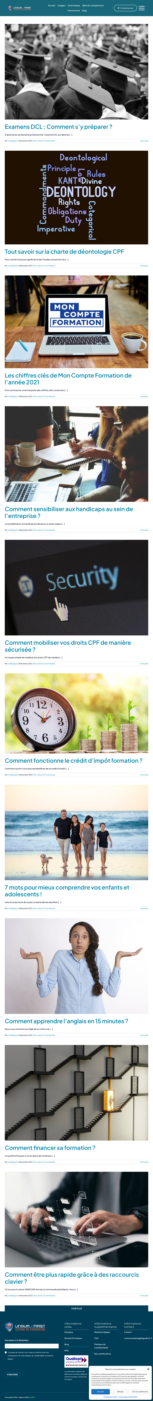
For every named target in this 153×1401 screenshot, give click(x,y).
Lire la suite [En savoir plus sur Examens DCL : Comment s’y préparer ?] (144, 141)
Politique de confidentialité (128, 1397)
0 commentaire (49, 141)
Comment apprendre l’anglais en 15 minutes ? (66, 1021)
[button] (148, 1369)
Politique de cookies (110, 1397)
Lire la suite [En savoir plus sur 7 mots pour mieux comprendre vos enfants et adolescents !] (144, 908)
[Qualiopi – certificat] (76, 1355)
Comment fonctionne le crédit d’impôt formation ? (74, 760)
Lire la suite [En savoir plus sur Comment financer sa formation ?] (144, 1162)
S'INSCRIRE (12, 1375)
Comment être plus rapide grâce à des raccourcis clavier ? (72, 1278)
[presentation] (23, 1365)
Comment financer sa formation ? (50, 1147)
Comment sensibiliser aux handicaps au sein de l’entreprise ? (69, 512)
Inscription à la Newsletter (16, 1340)
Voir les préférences (140, 1392)
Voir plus (76, 1308)
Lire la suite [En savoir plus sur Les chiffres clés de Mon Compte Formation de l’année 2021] (144, 396)
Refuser (120, 1392)
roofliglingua (12, 141)
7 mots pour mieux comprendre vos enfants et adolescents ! (67, 891)
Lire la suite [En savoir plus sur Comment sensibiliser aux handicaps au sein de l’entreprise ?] (144, 530)
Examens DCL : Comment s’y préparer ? (58, 126)
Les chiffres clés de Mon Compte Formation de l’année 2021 (68, 379)
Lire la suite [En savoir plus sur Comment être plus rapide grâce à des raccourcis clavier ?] (144, 1296)
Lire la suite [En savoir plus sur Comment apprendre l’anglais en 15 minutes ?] (144, 1035)
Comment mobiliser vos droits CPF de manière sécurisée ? (68, 646)
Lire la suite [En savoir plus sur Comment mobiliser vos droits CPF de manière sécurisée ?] (144, 664)
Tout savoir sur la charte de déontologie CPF (64, 251)
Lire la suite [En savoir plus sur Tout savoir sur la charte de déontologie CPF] (144, 266)
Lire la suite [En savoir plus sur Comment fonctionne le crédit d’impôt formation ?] (144, 775)
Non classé (38, 141)
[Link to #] (141, 8)
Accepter (100, 1392)
